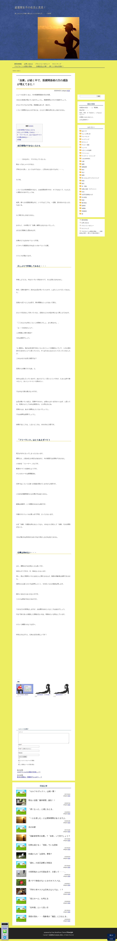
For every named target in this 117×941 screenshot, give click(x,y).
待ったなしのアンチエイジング (90, 178)
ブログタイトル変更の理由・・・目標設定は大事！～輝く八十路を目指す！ (39, 66)
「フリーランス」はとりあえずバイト (29, 135)
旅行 (83, 183)
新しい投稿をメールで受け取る (26, 766)
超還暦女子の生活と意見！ (30, 7)
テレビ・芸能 (85, 144)
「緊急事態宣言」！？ (60, 694)
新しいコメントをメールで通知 (26, 762)
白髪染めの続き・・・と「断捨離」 (89, 107)
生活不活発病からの (87, 194)
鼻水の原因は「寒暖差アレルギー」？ (29, 779)
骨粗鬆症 (84, 211)
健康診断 (84, 167)
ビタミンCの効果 (86, 150)
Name (20, 746)
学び (83, 172)
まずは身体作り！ (84, 119)
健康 (83, 164)
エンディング (85, 139)
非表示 (31, 126)
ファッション (85, 153)
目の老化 (84, 197)
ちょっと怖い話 (86, 133)
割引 (83, 169)
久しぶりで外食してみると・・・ (28, 132)
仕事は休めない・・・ (24, 137)
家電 (83, 175)
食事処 (84, 208)
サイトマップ (56, 64)
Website (20, 754)
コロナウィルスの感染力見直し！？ (28, 774)
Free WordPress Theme (62, 934)
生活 (68, 90)
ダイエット (85, 142)
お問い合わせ (28, 64)
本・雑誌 (84, 186)
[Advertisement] (43, 666)
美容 (83, 200)
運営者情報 (18, 64)
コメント (20, 732)
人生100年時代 (86, 158)
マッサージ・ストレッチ (88, 156)
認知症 (84, 205)
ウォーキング (85, 136)
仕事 (83, 161)
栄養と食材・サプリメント (89, 189)
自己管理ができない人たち (26, 130)
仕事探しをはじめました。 (86, 117)
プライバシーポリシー (42, 64)
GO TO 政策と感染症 (22, 694)
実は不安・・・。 (84, 110)
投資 (83, 180)
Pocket (5, 928)
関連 (19, 139)
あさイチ (84, 131)
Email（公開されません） (25, 750)
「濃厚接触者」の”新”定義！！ (44, 694)
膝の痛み (84, 202)
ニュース (84, 147)
